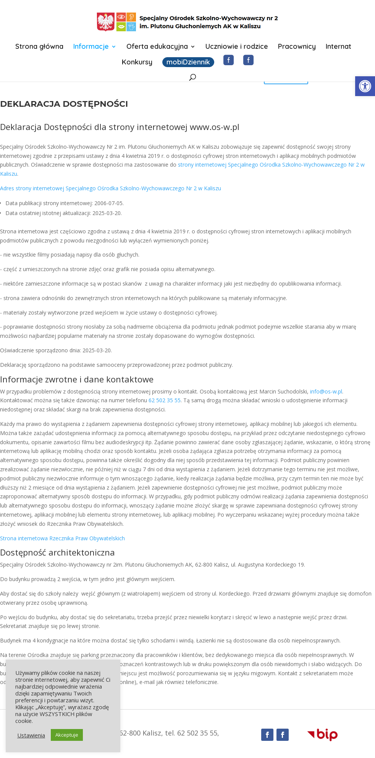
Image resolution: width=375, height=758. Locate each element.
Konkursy (137, 62)
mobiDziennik (188, 62)
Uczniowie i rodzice (236, 47)
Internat (338, 47)
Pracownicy (297, 47)
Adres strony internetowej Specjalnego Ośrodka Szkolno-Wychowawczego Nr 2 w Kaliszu (110, 188)
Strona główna (39, 47)
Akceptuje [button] (66, 734)
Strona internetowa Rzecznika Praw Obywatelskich (62, 538)
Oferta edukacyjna (157, 47)
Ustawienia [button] (31, 735)
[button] (365, 86)
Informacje (91, 47)
